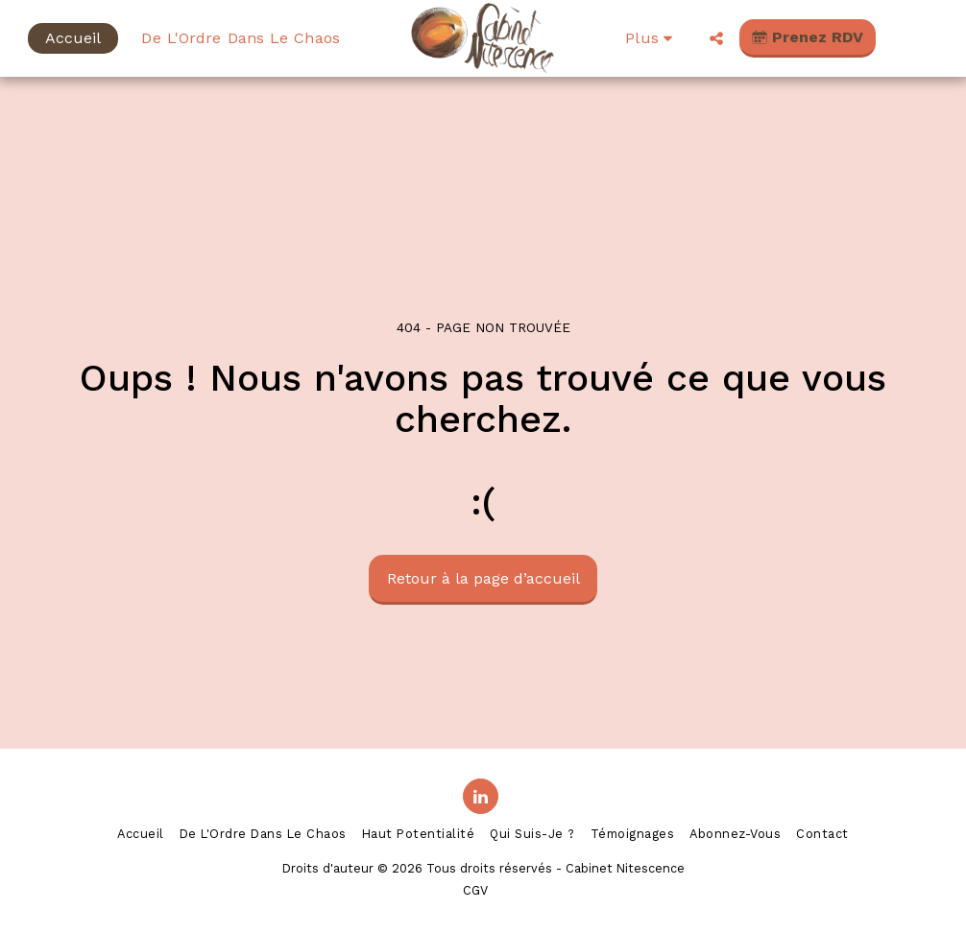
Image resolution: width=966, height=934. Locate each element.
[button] (716, 38)
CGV (475, 890)
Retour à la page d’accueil (483, 578)
